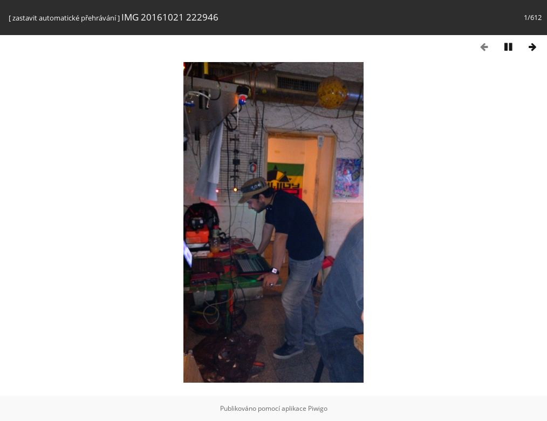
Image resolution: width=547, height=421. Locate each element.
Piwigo (317, 408)
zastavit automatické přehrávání (64, 18)
